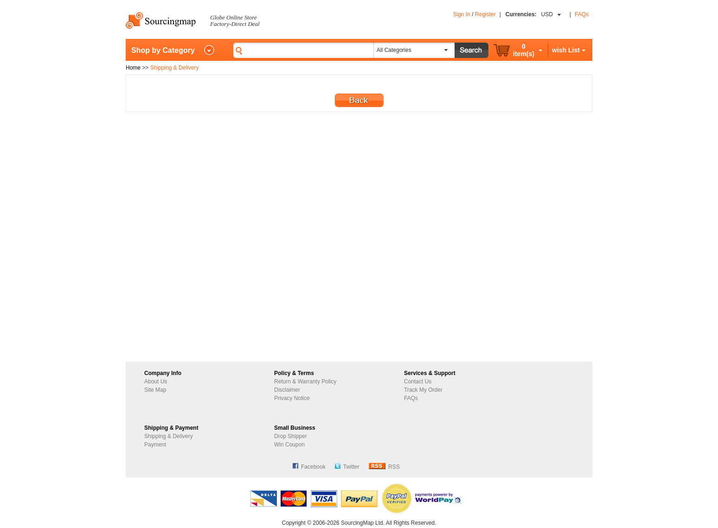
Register (485, 14)
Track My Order (423, 390)
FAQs (582, 14)
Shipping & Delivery (168, 436)
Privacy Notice (292, 398)
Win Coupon (289, 444)
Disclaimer (287, 390)
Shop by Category (163, 50)
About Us (155, 381)
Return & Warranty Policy (305, 381)
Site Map (155, 390)
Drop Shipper (290, 436)
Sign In (461, 14)
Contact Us (417, 381)
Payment (155, 444)
